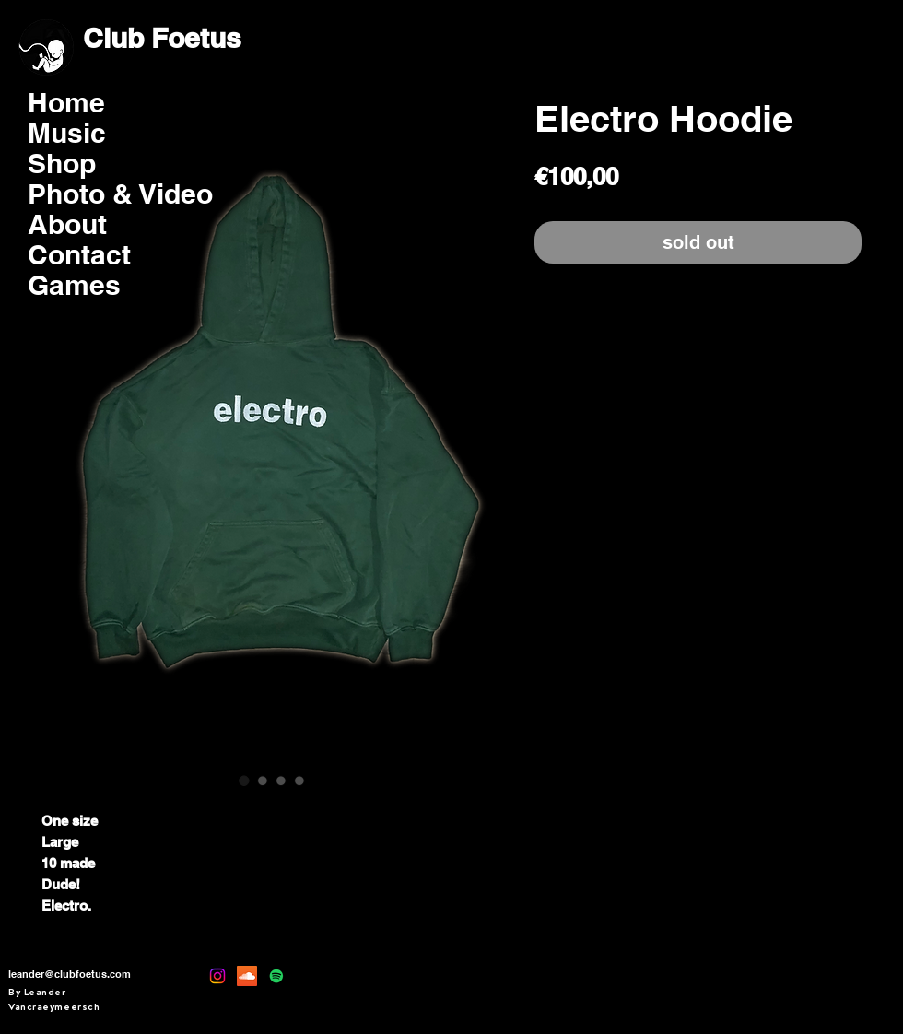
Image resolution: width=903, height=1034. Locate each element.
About (67, 224)
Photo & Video (88, 194)
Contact (79, 255)
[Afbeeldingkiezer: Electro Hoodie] (244, 780)
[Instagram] (217, 976)
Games (74, 285)
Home (66, 103)
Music (67, 133)
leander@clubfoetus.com (69, 974)
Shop (62, 163)
